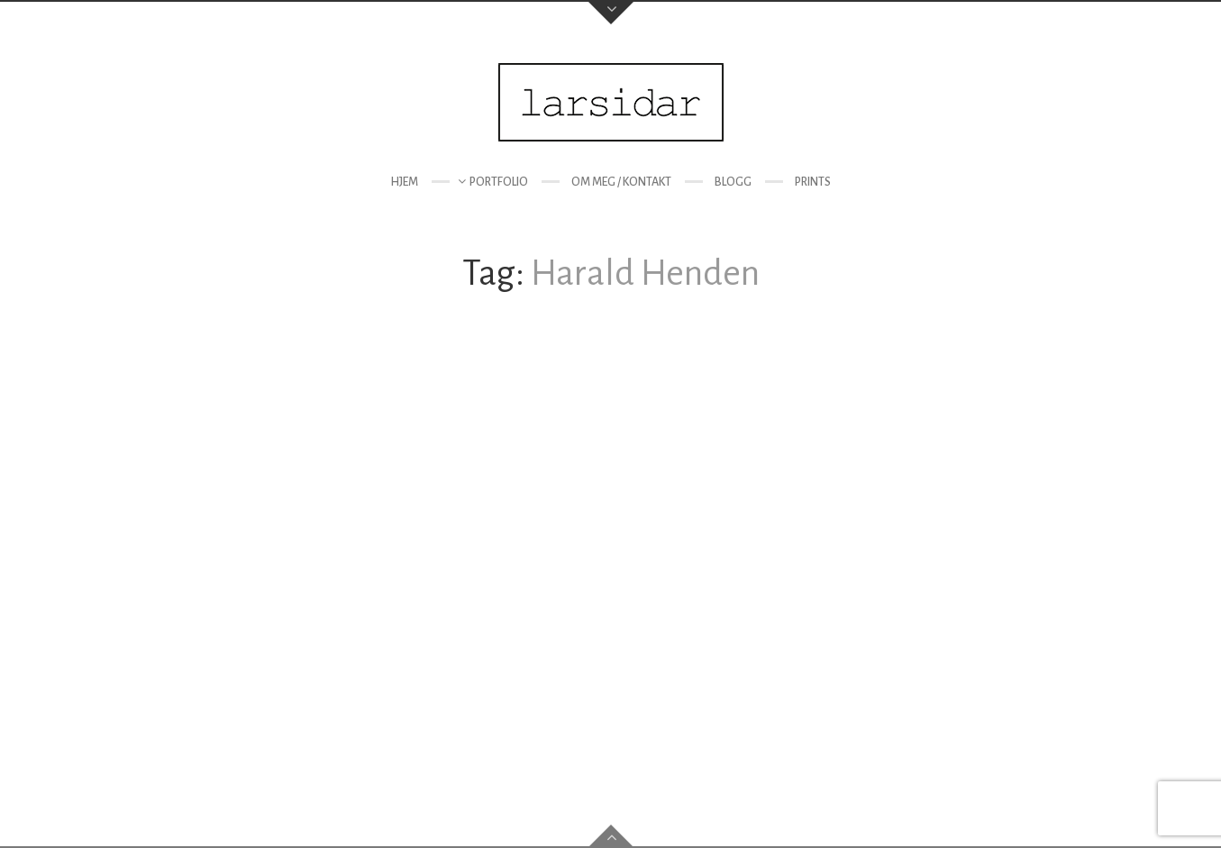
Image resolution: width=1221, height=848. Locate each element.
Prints (813, 182)
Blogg (733, 182)
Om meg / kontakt (621, 182)
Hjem (404, 182)
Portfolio (498, 182)
